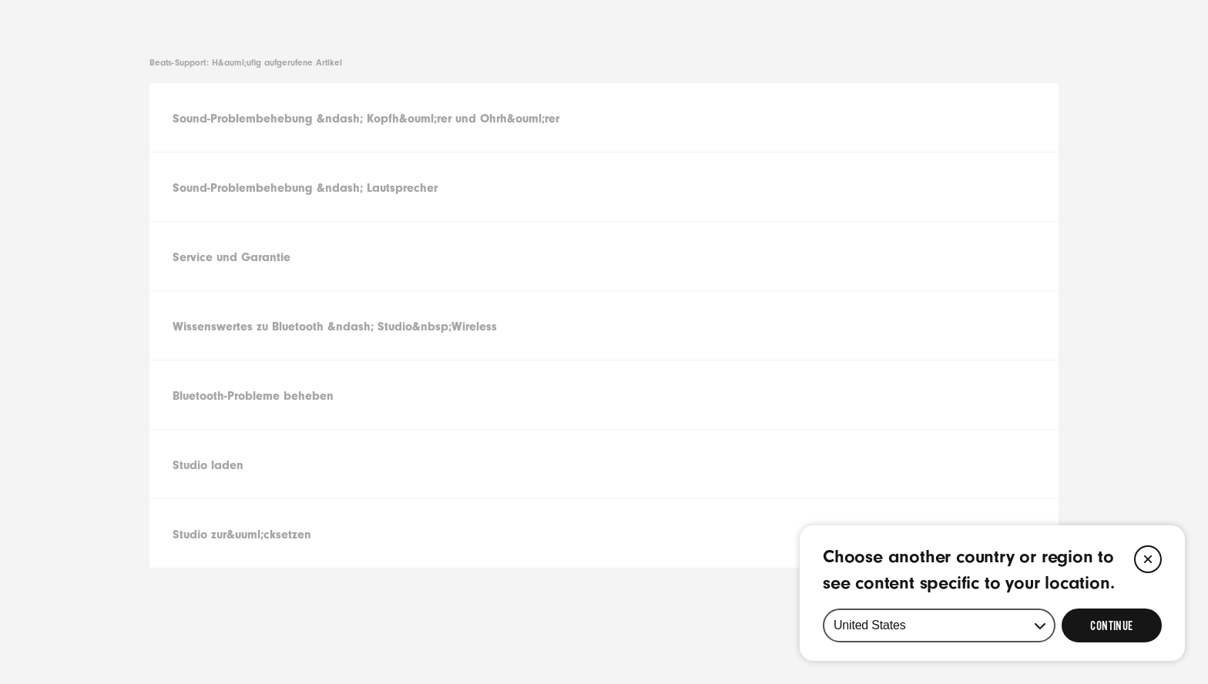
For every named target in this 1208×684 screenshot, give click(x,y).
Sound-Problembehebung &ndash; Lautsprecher (305, 188)
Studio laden (208, 465)
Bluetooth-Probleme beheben (253, 396)
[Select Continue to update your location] (1112, 625)
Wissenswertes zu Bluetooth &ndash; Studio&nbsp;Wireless (335, 327)
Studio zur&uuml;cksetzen (242, 535)
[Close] (1148, 559)
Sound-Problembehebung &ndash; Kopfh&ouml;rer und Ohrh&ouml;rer (366, 119)
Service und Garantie (231, 257)
